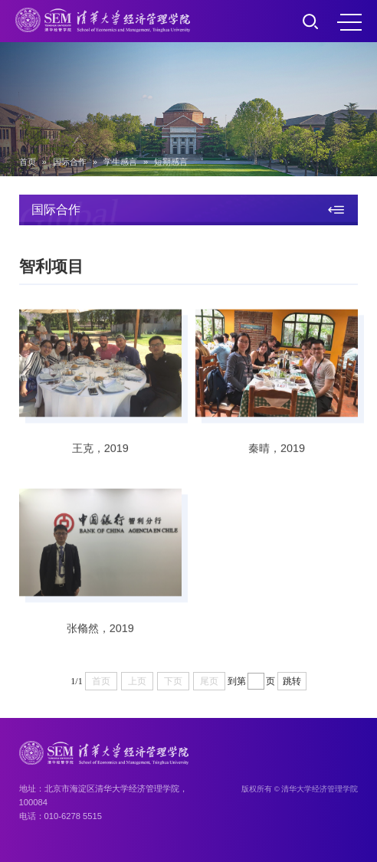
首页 (27, 161)
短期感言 (171, 161)
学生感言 (120, 161)
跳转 (292, 681)
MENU (349, 22)
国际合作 (70, 161)
